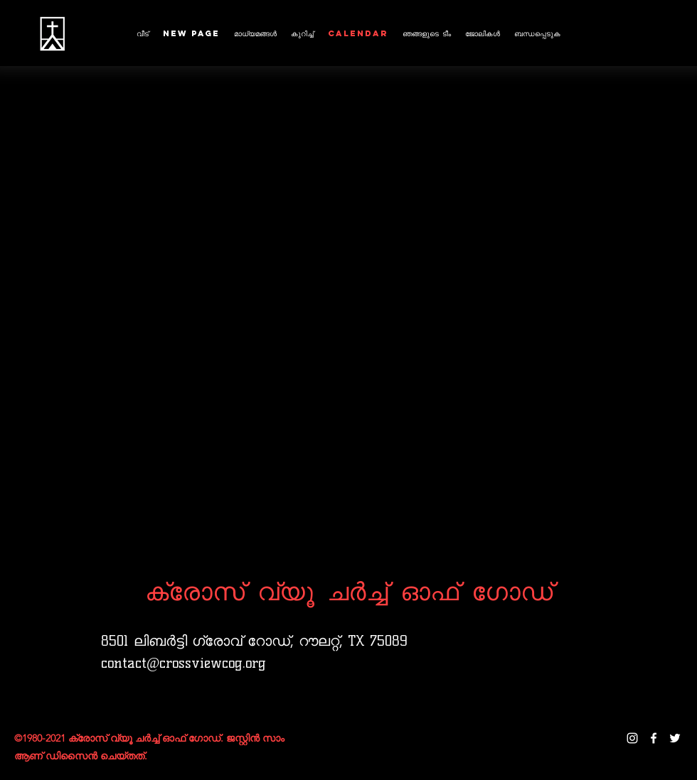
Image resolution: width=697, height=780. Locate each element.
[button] (302, 34)
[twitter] (675, 738)
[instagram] (632, 738)
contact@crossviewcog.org (183, 662)
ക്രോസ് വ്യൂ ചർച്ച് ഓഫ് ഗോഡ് (349, 590)
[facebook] (654, 738)
